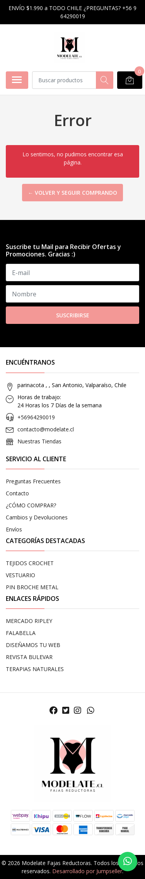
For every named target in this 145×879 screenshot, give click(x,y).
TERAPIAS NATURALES (35, 669)
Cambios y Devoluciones (37, 517)
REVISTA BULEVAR (29, 657)
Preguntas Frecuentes (33, 481)
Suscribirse (72, 315)
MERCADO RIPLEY (29, 621)
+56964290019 (36, 417)
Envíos (14, 529)
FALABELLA (21, 633)
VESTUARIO (20, 575)
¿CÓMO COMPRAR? (31, 505)
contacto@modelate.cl (45, 429)
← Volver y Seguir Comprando (72, 192)
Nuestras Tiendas (39, 441)
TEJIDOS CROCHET (30, 563)
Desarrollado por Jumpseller (87, 871)
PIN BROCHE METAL (32, 587)
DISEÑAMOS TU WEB (33, 645)
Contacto (17, 493)
